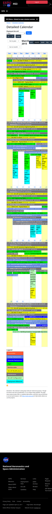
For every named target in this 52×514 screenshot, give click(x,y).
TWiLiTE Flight (32, 93)
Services (23, 479)
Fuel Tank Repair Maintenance (25, 150)
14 (46, 120)
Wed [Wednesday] (27, 53)
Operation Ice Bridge (27, 219)
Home (9, 23)
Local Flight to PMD (21, 110)
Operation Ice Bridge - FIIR (16, 171)
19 (34, 187)
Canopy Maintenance (31, 88)
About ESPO (12, 484)
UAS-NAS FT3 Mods (22, 60)
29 (11, 301)
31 (23, 301)
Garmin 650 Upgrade (17, 67)
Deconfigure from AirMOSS (20, 78)
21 (46, 187)
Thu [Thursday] (33, 53)
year (31, 42)
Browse (35, 487)
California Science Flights (18, 75)
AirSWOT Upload (23, 86)
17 (23, 187)
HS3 (15, 3)
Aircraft (23, 487)
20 (40, 187)
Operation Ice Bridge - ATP (27, 176)
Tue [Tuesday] (21, 53)
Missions (11, 481)
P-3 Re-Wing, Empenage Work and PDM (20, 58)
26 (34, 240)
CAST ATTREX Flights (26, 84)
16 (17, 187)
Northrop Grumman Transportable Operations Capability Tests (34, 278)
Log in (37, 2)
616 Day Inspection (21, 80)
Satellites (23, 490)
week (42, 42)
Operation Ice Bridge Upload (22, 69)
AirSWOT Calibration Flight (16, 157)
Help (34, 489)
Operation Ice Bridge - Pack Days (45, 161)
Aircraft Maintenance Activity (29, 224)
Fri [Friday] (39, 53)
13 (40, 120)
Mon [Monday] (15, 53)
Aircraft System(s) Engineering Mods (24, 65)
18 (29, 187)
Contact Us (37, 508)
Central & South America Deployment (39, 152)
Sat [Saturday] (44, 53)
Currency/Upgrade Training (38, 253)
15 (11, 187)
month (37, 42)
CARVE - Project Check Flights (25, 273)
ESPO (10, 479)
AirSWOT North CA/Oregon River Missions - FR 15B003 (27, 213)
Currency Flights (29, 90)
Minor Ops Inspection (20, 73)
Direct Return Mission (19, 148)
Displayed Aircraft (13, 31)
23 (17, 240)
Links (34, 479)
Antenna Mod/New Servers (38, 319)
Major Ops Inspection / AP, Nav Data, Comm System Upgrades (32, 327)
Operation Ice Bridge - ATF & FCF (27, 161)
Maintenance (14, 63)
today (18, 36)
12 (34, 120)
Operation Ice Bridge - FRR (22, 99)
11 (29, 120)
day (47, 42)
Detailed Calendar (18, 23)
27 (40, 240)
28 (46, 240)
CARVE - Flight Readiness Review (33, 230)
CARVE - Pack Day (32, 292)
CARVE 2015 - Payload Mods (25, 82)
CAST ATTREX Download (39, 162)
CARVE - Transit (45, 273)
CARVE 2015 (32, 317)
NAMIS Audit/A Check (22, 221)
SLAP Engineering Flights (19, 71)
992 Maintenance (18, 217)
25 (29, 240)
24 (23, 240)
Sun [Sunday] (9, 53)
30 (17, 301)
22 (11, 240)
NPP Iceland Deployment (20, 146)
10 (23, 120)
